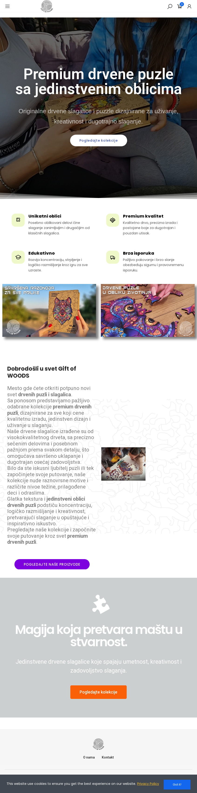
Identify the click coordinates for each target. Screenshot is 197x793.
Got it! (177, 784)
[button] (98, 141)
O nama (89, 757)
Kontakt (108, 757)
